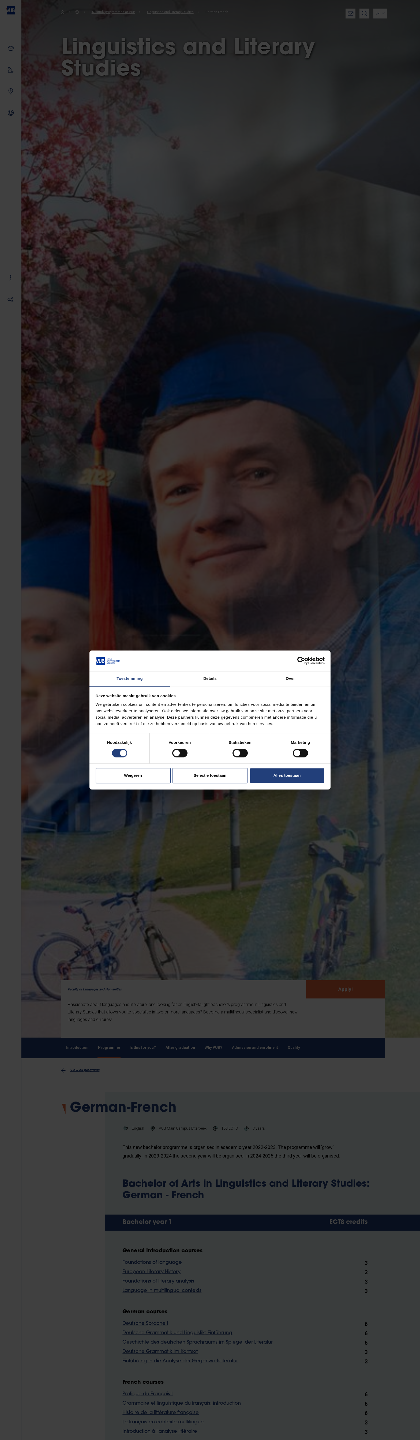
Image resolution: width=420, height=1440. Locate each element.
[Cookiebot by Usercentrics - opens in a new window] (301, 661)
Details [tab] (210, 678)
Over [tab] (290, 678)
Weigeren (133, 775)
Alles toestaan (287, 775)
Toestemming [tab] (130, 678)
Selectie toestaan (210, 775)
